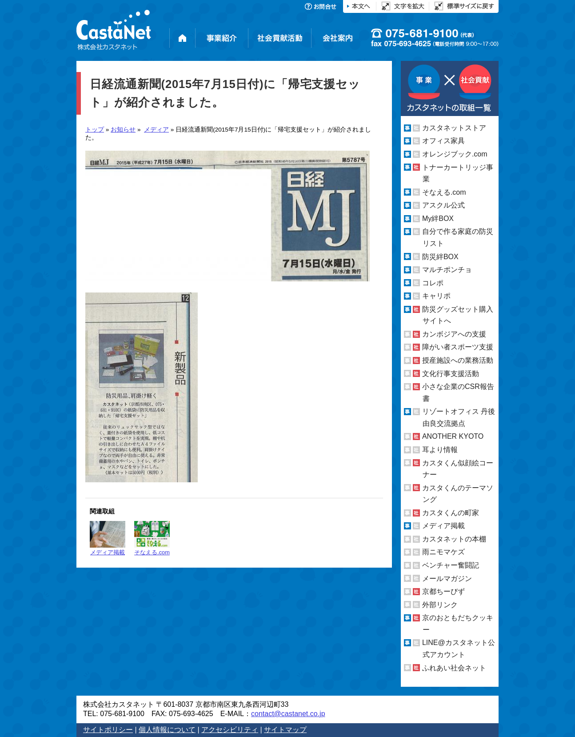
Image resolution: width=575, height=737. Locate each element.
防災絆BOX (440, 256)
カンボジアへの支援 (454, 334)
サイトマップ (285, 729)
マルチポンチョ (447, 269)
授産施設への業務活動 (457, 360)
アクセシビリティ (229, 729)
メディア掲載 (107, 538)
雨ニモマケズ (443, 552)
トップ (94, 129)
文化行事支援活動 (450, 373)
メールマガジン (447, 578)
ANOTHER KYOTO (452, 436)
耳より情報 (440, 449)
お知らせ (123, 129)
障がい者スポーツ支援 (457, 347)
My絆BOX (438, 218)
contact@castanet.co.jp (288, 713)
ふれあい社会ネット (454, 667)
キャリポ (436, 296)
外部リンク (440, 605)
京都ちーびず (443, 591)
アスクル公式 (443, 205)
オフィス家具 (443, 140)
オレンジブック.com (454, 154)
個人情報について (167, 729)
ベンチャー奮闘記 (450, 565)
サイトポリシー (108, 729)
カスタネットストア (454, 128)
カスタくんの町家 (450, 513)
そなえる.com (152, 538)
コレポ (432, 283)
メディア (156, 129)
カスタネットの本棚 (454, 539)
